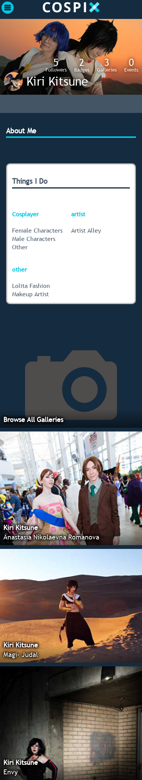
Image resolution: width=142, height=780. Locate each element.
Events (131, 65)
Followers (56, 65)
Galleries (107, 65)
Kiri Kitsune (57, 81)
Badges (81, 65)
